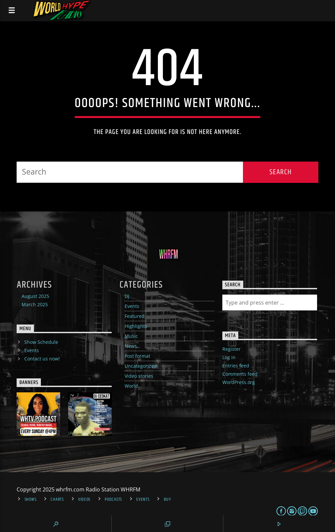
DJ (127, 296)
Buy (167, 499)
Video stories (139, 376)
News (131, 346)
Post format (137, 356)
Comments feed (240, 374)
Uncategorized (141, 366)
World (131, 386)
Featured (135, 316)
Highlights (136, 326)
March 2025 (35, 304)
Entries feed (235, 365)
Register (231, 349)
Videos (84, 499)
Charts (57, 499)
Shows (31, 499)
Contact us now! (42, 358)
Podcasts (113, 499)
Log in (229, 357)
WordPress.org (238, 382)
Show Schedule (41, 342)
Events (132, 306)
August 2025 (35, 296)
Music (131, 336)
